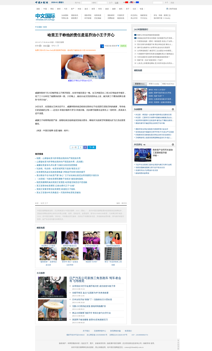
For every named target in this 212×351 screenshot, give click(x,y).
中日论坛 (143, 18)
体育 (93, 9)
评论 (155, 15)
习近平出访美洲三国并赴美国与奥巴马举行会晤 (154, 165)
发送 (45, 46)
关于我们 (86, 331)
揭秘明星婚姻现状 (113, 246)
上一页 (74, 147)
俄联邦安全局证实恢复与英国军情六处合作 (152, 129)
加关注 (123, 46)
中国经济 (120, 15)
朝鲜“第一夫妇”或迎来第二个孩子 (150, 60)
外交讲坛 (134, 15)
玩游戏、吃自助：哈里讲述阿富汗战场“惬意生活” (58, 169)
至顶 (178, 344)
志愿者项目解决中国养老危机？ (166, 99)
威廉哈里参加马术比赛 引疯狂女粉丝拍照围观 (57, 165)
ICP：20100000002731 (140, 335)
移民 (120, 9)
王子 (46, 203)
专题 (141, 9)
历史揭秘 (97, 18)
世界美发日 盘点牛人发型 (52, 319)
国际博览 (88, 15)
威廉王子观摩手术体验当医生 (52, 296)
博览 (52, 9)
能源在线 (120, 18)
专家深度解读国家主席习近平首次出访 (150, 168)
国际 (38, 9)
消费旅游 (111, 18)
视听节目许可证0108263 (75, 335)
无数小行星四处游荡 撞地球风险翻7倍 (89, 306)
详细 (156, 156)
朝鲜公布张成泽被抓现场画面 (148, 35)
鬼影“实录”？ (159, 96)
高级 (172, 3)
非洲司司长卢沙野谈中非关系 (147, 170)
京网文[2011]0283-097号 (118, 335)
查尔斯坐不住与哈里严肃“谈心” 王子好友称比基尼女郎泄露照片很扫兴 (68, 175)
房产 (72, 9)
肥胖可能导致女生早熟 (162, 93)
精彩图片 (74, 18)
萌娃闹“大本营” (92, 262)
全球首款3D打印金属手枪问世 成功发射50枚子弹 (93, 286)
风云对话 (134, 18)
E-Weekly (166, 18)
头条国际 (64, 15)
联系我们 (128, 331)
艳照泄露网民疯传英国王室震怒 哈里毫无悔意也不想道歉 (62, 182)
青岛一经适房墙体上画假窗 (113, 263)
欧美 (45, 27)
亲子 (127, 9)
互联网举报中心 (100, 331)
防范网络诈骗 (115, 331)
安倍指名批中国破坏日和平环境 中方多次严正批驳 (155, 132)
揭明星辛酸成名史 (70, 246)
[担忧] (151, 99)
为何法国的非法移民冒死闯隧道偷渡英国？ (153, 57)
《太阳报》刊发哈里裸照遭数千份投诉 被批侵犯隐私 (60, 179)
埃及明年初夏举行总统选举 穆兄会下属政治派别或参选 (156, 120)
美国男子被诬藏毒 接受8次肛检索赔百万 (90, 320)
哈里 (42, 203)
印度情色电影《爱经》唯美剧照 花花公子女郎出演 (156, 41)
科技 (79, 9)
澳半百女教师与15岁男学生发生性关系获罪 (153, 48)
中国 (45, 9)
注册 (116, 3)
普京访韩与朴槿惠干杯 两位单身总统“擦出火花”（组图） (158, 44)
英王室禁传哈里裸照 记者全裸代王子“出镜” (56, 186)
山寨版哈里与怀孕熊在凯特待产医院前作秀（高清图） (61, 162)
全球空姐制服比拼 (91, 246)
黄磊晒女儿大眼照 (48, 246)
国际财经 (111, 15)
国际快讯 (74, 15)
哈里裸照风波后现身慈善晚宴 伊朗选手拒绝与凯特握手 (61, 172)
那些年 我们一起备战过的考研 (70, 263)
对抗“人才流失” (160, 90)
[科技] (151, 102)
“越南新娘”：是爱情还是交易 (48, 263)
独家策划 (143, 15)
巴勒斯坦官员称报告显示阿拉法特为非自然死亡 (154, 135)
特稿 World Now (168, 84)
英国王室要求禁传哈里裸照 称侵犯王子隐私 (56, 189)
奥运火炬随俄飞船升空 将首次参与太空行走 (91, 313)
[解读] (151, 90)
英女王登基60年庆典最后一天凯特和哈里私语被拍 (59, 192)
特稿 (160, 15)
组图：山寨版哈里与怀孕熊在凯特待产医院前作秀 (59, 158)
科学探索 (88, 18)
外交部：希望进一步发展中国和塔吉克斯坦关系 (154, 115)
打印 (37, 46)
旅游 (107, 9)
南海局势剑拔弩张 (142, 173)
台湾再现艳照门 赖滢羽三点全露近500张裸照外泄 (156, 51)
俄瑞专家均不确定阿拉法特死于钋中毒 (150, 123)
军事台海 (64, 18)
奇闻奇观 (97, 15)
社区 (134, 9)
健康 (114, 9)
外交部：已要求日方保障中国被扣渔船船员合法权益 (155, 118)
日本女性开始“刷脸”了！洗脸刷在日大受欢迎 (92, 299)
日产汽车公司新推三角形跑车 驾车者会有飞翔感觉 (95, 279)
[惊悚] (151, 96)
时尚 (100, 9)
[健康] (151, 93)
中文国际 (38, 27)
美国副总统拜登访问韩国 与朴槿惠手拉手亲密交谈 (156, 38)
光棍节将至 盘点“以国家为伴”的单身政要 (90, 293)
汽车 (65, 9)
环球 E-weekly (154, 84)
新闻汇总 (167, 15)
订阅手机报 (172, 9)
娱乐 (86, 9)
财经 (59, 9)
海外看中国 (158, 18)
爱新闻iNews (140, 84)
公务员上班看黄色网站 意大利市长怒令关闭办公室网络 (158, 63)
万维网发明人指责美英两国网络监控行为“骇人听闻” (155, 138)
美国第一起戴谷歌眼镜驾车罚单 (166, 102)
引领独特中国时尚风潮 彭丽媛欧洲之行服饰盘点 (155, 54)
